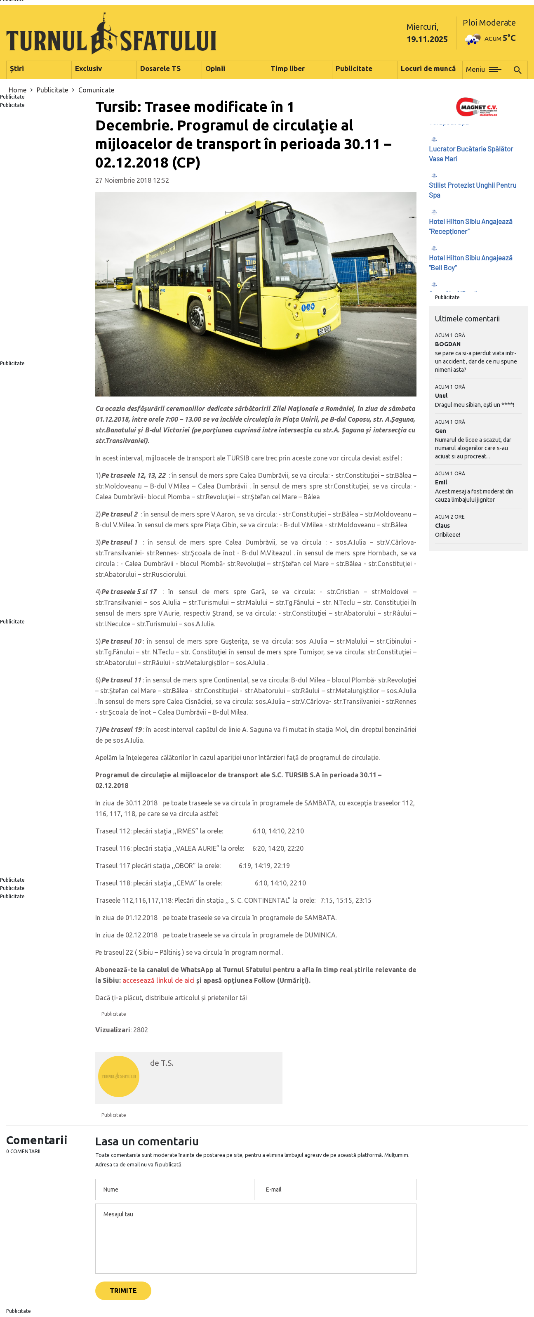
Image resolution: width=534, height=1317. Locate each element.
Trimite (123, 1290)
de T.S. (162, 1062)
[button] (484, 70)
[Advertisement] (45, 234)
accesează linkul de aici (158, 980)
